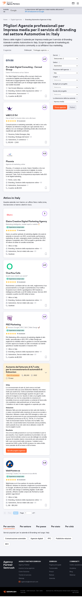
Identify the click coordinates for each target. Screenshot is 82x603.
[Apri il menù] (77, 3)
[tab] (9, 527)
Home (5, 19)
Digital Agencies (16, 19)
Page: (22, 513)
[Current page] (28, 513)
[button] (41, 50)
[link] (73, 3)
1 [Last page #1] (34, 513)
